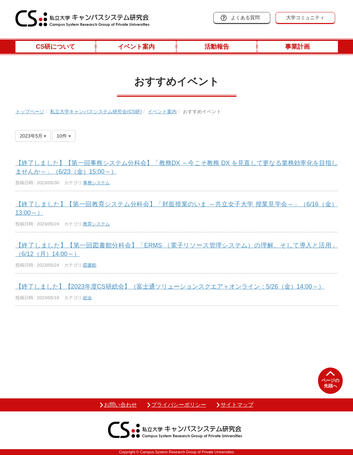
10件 (64, 136)
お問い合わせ (120, 405)
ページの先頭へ (330, 383)
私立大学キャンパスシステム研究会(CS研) (96, 111)
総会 (87, 297)
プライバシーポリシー (178, 405)
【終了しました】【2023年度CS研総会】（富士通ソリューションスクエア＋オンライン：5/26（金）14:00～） (170, 286)
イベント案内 (136, 46)
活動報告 (216, 46)
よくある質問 (245, 17)
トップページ (29, 111)
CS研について (55, 46)
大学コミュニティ (305, 17)
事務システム (96, 182)
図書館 (89, 265)
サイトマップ (237, 405)
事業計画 (297, 46)
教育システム (96, 223)
